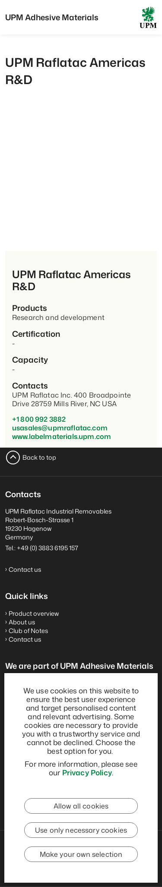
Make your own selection (81, 854)
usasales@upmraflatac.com (60, 428)
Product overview (34, 613)
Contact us (25, 569)
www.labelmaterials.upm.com (61, 436)
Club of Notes (28, 630)
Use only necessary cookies (81, 830)
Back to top (39, 457)
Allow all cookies (81, 806)
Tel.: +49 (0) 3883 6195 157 (41, 547)
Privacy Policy (87, 772)
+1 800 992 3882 (39, 419)
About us (22, 622)
